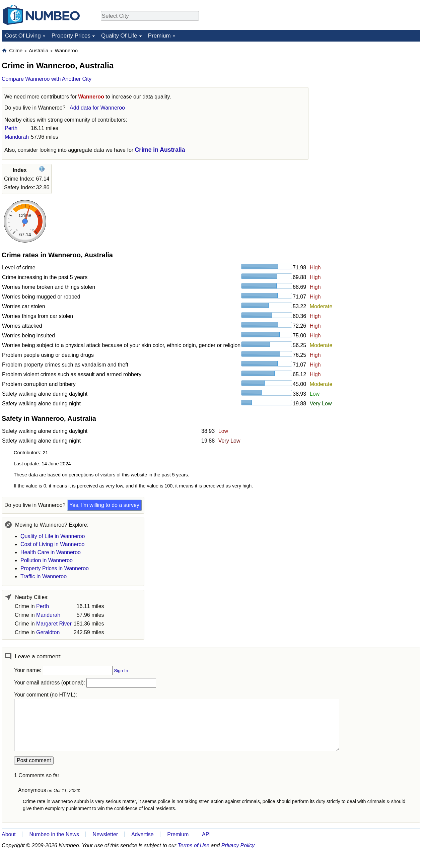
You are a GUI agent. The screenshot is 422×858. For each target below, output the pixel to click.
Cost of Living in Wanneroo (52, 544)
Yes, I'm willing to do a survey (104, 505)
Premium (159, 35)
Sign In (121, 670)
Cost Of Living (23, 35)
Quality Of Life (119, 35)
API (206, 834)
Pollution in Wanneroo (46, 560)
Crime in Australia (160, 149)
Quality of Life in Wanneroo (52, 536)
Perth (11, 128)
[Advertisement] (370, 89)
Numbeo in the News (54, 834)
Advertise (142, 834)
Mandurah (17, 137)
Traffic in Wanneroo (43, 576)
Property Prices (71, 35)
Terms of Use (194, 845)
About (9, 834)
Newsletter (105, 834)
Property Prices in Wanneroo (54, 568)
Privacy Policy (238, 845)
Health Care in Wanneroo (50, 552)
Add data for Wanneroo (97, 108)
